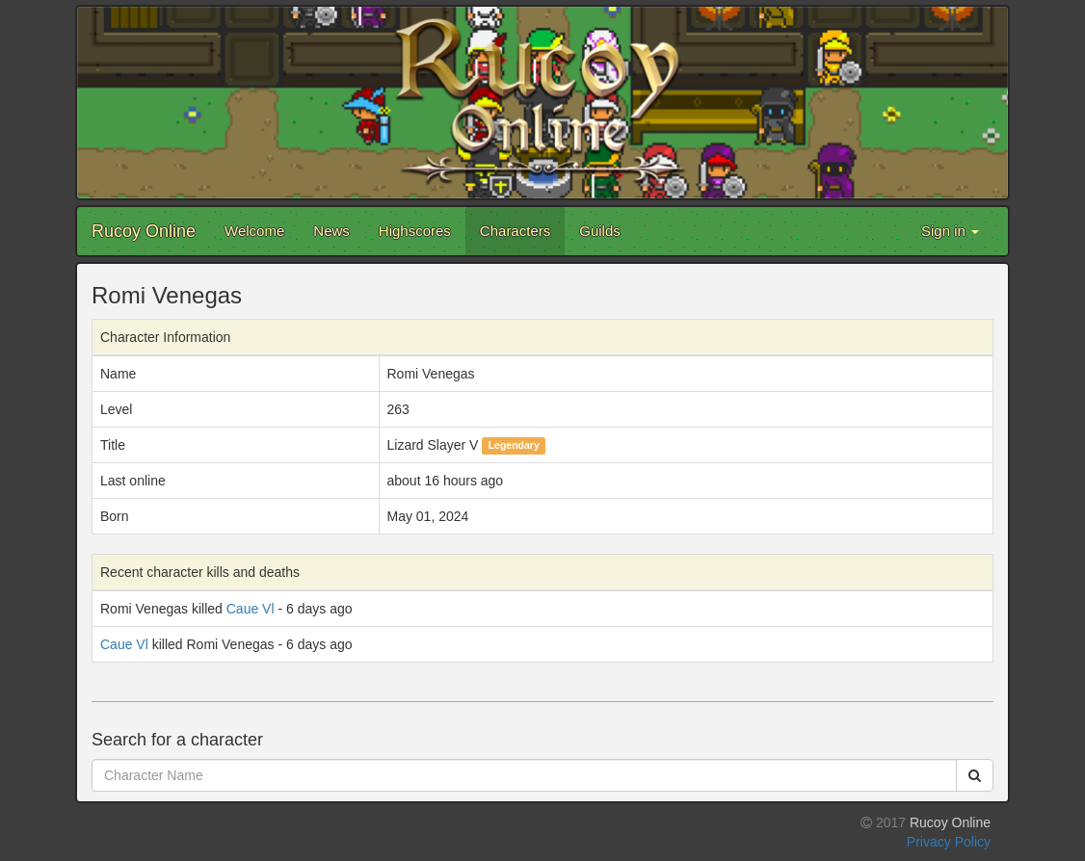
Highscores (415, 230)
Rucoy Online (144, 231)
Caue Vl (250, 608)
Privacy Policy (949, 841)
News (331, 230)
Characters (515, 230)
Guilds (600, 230)
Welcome (254, 230)
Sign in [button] (950, 230)
